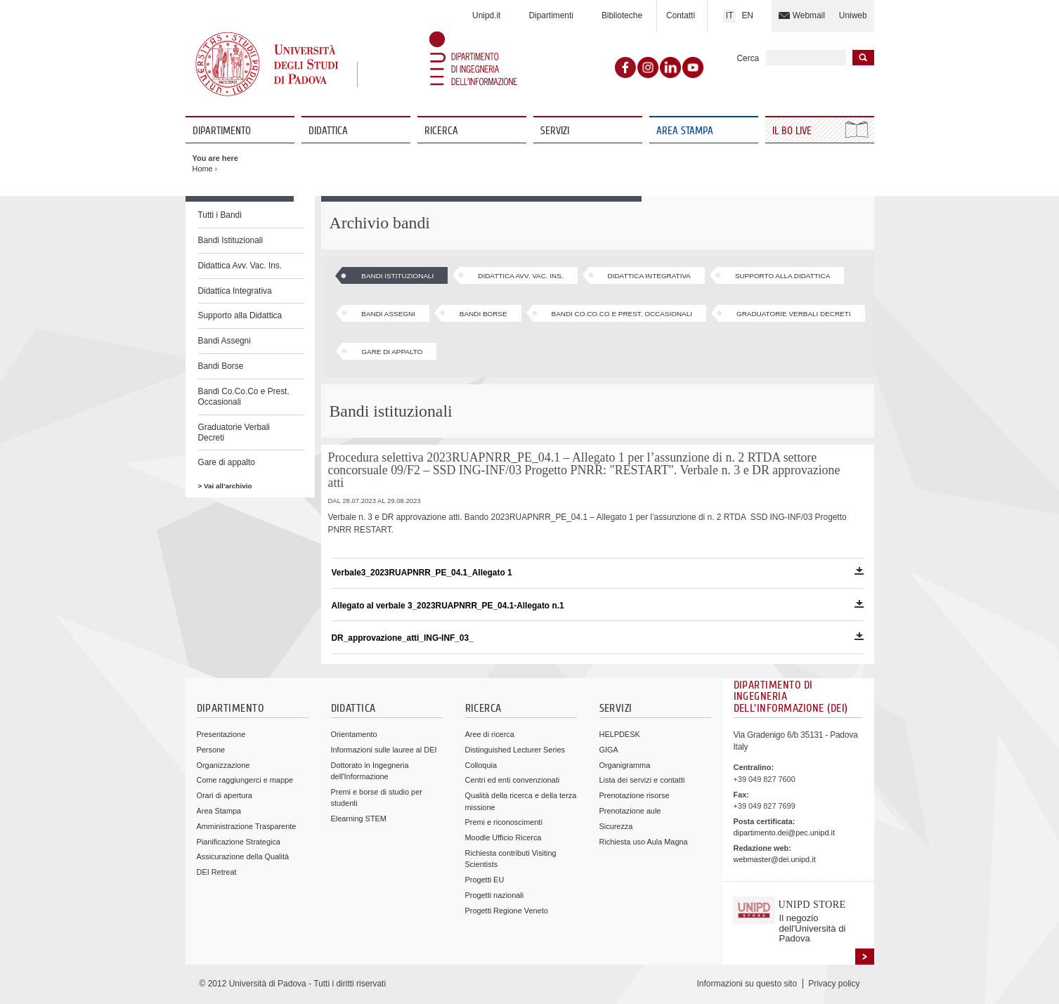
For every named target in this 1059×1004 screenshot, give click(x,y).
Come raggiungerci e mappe (245, 780)
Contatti (680, 15)
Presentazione (221, 734)
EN (747, 15)
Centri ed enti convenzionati (512, 780)
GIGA (608, 749)
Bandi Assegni (224, 341)
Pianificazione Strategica (238, 841)
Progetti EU (485, 879)
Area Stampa (684, 131)
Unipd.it (486, 15)
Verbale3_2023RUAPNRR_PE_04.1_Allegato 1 (598, 572)
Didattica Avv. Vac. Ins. (240, 265)
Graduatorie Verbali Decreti (234, 432)
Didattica (328, 131)
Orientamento (354, 734)
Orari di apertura (224, 795)
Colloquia (481, 765)
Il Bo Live (793, 131)
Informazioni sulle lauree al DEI (384, 749)
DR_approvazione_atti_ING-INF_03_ (598, 637)
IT (730, 15)
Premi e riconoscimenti (504, 822)
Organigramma (625, 765)
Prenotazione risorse (634, 795)
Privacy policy (833, 984)
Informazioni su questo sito (746, 984)
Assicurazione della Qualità (243, 856)
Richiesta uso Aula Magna (643, 841)
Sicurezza (616, 826)
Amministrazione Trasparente (247, 826)
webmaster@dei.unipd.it (775, 859)
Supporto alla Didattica (240, 315)
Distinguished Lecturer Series (515, 749)
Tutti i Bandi (220, 215)
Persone (211, 749)
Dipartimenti (550, 15)
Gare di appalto (226, 462)
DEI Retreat (217, 872)
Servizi (554, 131)
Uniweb (853, 15)
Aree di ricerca (489, 734)
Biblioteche (622, 15)
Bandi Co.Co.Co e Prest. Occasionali (244, 396)
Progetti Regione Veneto (506, 910)
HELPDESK (619, 734)
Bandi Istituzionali (231, 240)
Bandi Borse (221, 366)
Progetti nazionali (494, 895)
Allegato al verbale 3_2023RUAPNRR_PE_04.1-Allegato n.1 (598, 605)
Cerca (748, 58)
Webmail (809, 15)
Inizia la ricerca (863, 57)
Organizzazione (223, 765)
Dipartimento (222, 131)
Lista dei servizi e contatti (642, 780)
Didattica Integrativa (235, 291)
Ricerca (441, 131)
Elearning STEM (358, 818)
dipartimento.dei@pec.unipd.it (784, 832)
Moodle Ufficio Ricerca (503, 837)
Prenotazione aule (630, 811)
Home (203, 168)
